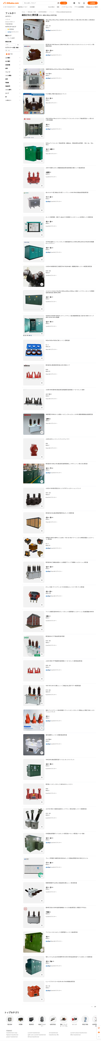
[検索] (63, 3)
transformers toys (11, 1033)
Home (23, 12)
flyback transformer (12, 1035)
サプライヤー (58, 30)
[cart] (79, 3)
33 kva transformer (33, 1037)
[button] (58, 3)
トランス (51, 12)
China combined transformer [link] (64, 12)
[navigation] (12, 510)
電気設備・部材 (32, 12)
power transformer (12, 1037)
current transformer (34, 1033)
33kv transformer (75, 1035)
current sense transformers (78, 1033)
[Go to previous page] (92, 1006)
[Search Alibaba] (40, 3)
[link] (99, 1028)
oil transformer (53, 1033)
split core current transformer (37, 1035)
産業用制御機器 (42, 12)
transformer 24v (54, 1035)
